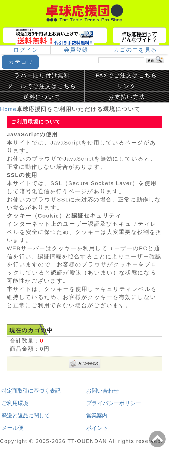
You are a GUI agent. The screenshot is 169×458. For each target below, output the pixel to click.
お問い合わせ (102, 391)
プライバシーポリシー (113, 403)
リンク (126, 86)
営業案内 (96, 415)
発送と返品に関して (26, 415)
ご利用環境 (15, 403)
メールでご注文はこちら (42, 86)
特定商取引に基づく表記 (31, 391)
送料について (42, 97)
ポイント (97, 428)
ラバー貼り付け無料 (42, 75)
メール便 (12, 428)
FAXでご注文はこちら (127, 75)
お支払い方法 (126, 97)
